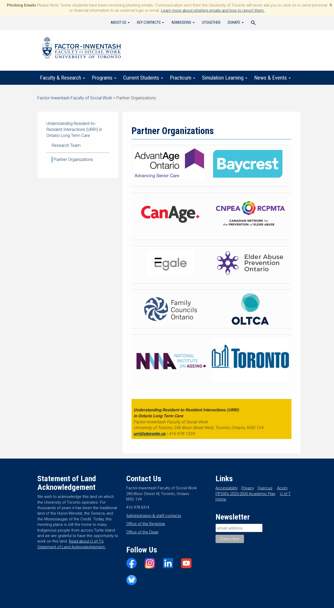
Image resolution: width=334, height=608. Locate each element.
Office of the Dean (142, 532)
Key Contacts (150, 22)
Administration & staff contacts (153, 515)
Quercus (265, 488)
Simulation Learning (224, 78)
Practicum (182, 78)
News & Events (272, 78)
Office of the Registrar (145, 523)
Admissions (183, 22)
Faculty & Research (62, 78)
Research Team (66, 145)
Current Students (143, 78)
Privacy (247, 488)
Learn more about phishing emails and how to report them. (213, 10)
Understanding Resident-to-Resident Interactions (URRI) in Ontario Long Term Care (74, 129)
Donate (236, 22)
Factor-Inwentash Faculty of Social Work (82, 48)
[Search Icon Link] (253, 23)
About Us (120, 22)
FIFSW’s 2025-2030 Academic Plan (245, 493)
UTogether (211, 22)
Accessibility (227, 488)
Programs (104, 78)
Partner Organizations (73, 159)
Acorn (282, 488)
